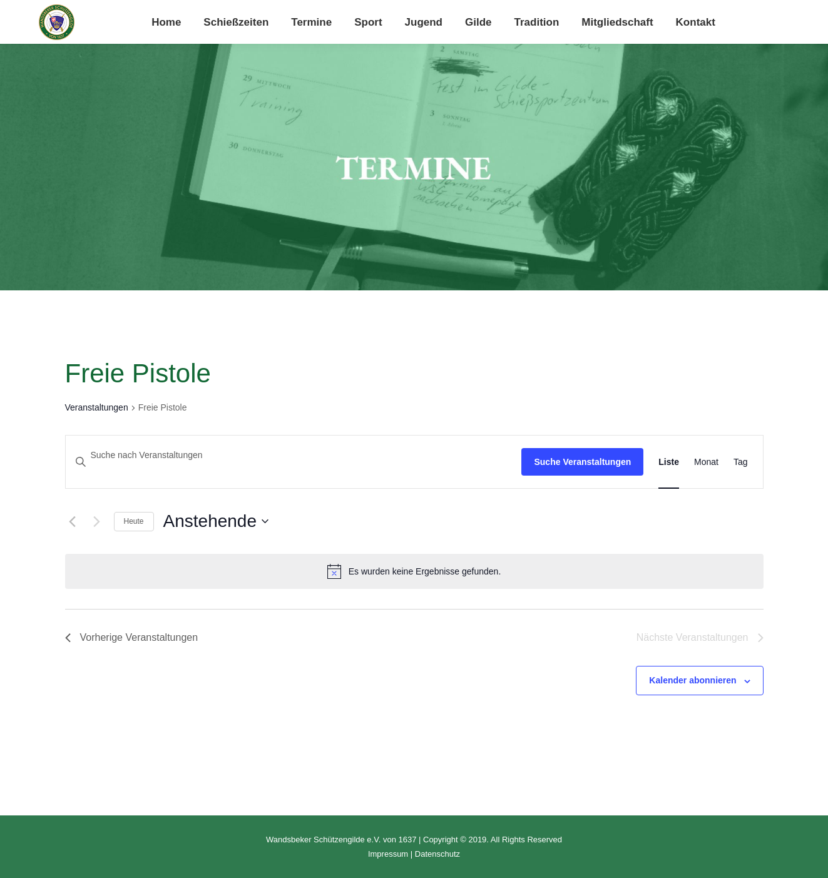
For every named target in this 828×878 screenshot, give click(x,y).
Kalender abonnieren (692, 680)
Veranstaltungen (96, 407)
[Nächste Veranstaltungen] (97, 521)
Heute (134, 521)
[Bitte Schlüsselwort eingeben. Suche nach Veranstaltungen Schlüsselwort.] (294, 455)
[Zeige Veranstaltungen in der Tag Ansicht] (740, 462)
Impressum (388, 854)
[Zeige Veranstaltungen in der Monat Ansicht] (706, 462)
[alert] (414, 571)
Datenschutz (437, 854)
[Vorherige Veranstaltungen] (72, 521)
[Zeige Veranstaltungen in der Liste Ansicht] (668, 462)
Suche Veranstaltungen (582, 462)
